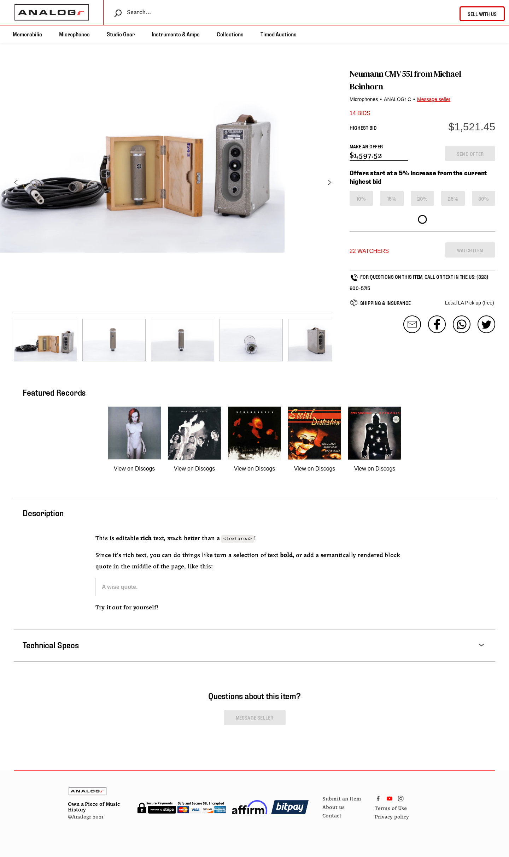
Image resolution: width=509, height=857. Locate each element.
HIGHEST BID (363, 127)
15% (392, 198)
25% (453, 198)
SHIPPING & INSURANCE (385, 303)
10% (361, 198)
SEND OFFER (470, 153)
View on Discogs (134, 469)
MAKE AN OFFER (366, 146)
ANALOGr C (397, 99)
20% (422, 198)
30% (483, 198)
